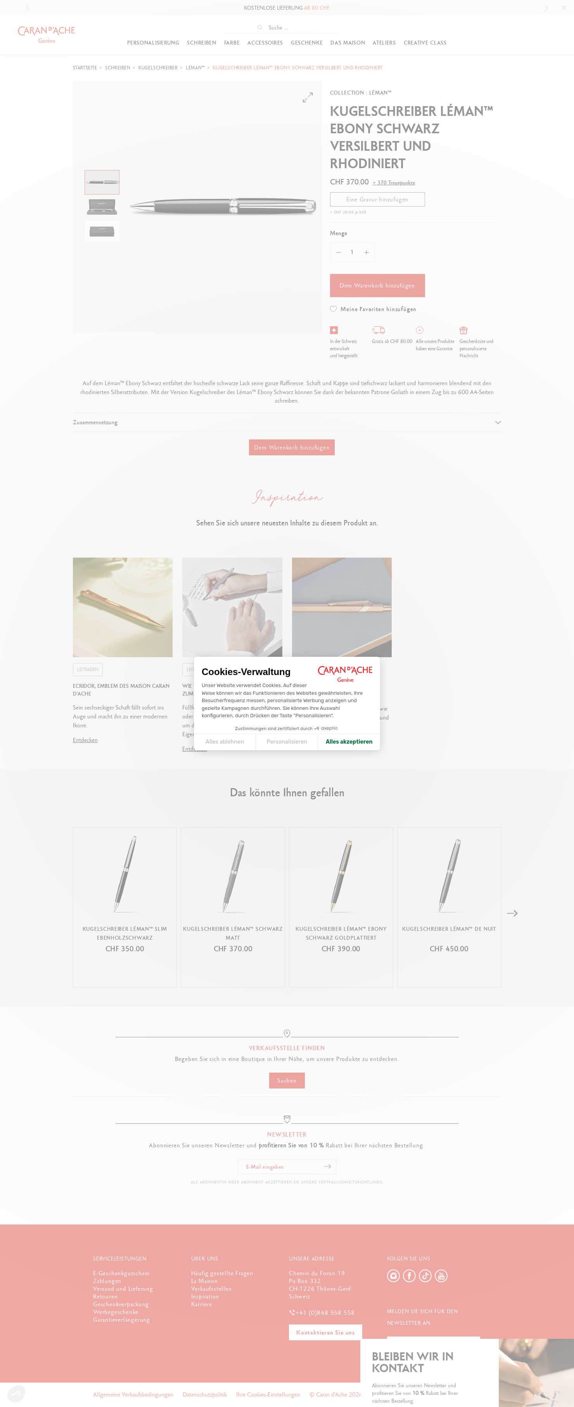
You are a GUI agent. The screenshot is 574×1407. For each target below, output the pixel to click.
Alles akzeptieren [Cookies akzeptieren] (349, 742)
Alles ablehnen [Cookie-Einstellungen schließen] (225, 742)
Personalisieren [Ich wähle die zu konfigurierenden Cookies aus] (287, 742)
